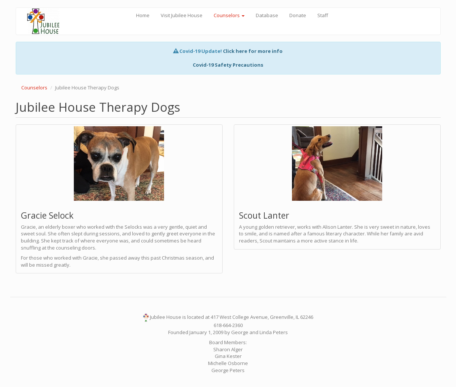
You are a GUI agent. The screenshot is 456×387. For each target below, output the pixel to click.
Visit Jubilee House (181, 15)
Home (143, 15)
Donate (297, 15)
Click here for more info (253, 51)
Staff (322, 15)
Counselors (229, 15)
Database (267, 15)
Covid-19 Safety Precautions (228, 64)
